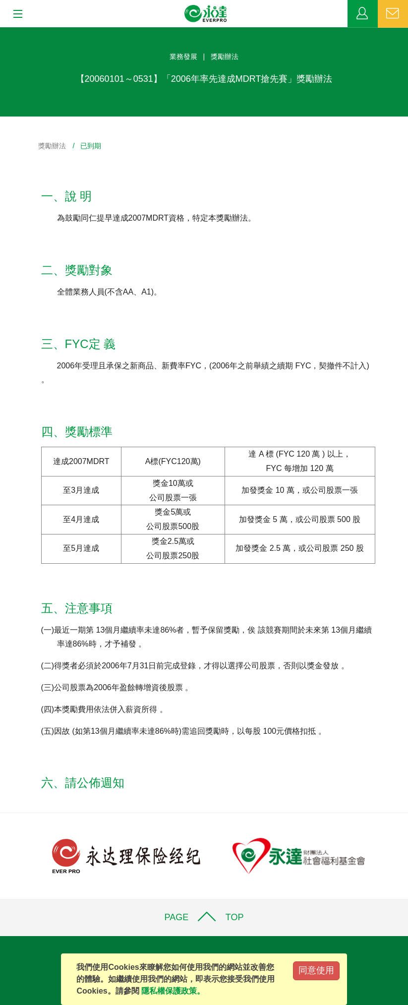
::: (3, 32)
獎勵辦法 (52, 146)
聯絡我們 (393, 14)
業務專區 (363, 14)
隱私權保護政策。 (173, 991)
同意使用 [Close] (316, 970)
